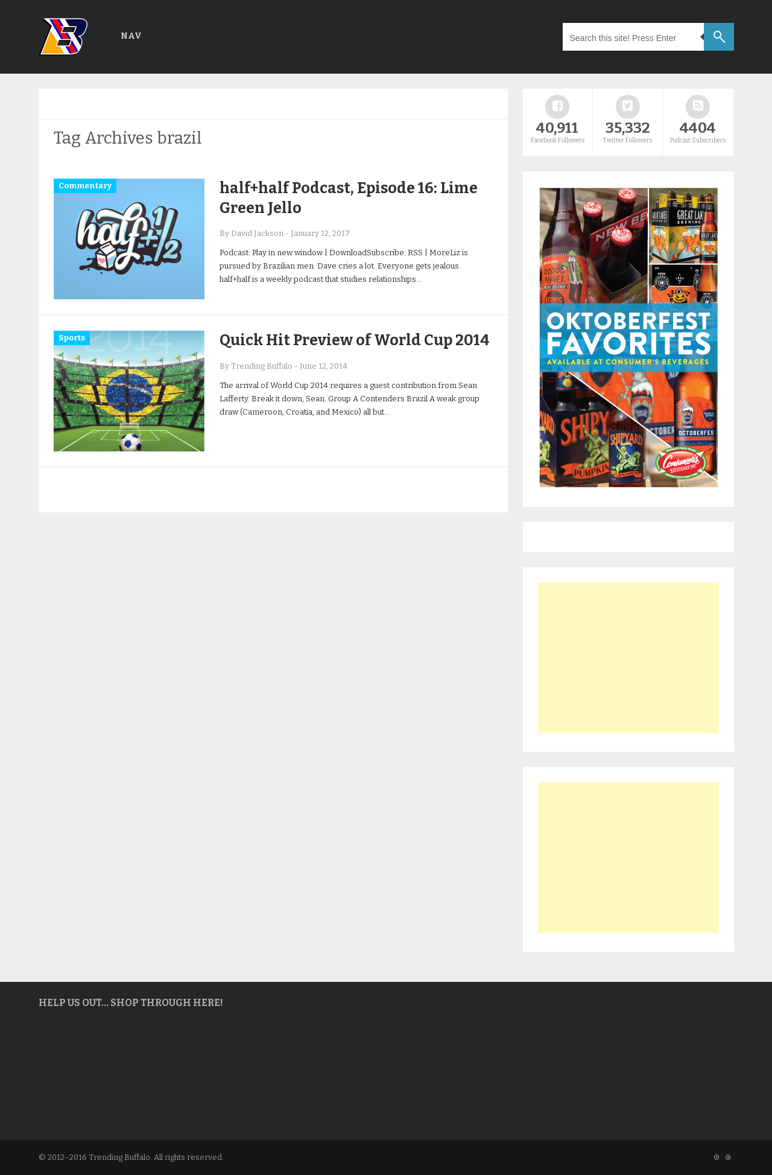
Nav (131, 36)
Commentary (85, 185)
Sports (72, 337)
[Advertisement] (628, 657)
